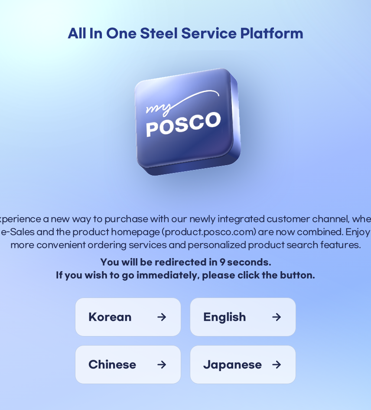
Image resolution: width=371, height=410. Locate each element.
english (224, 317)
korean (110, 317)
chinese (112, 365)
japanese (232, 365)
